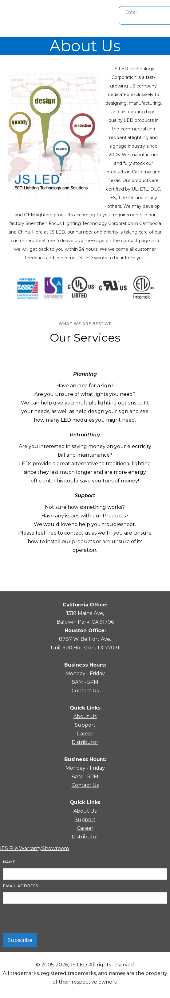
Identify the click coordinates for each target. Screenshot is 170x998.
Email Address (20, 886)
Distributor (85, 742)
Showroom (55, 848)
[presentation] (50, 919)
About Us (85, 716)
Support (85, 725)
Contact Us (85, 691)
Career (85, 734)
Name (9, 862)
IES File (9, 848)
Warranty (30, 848)
